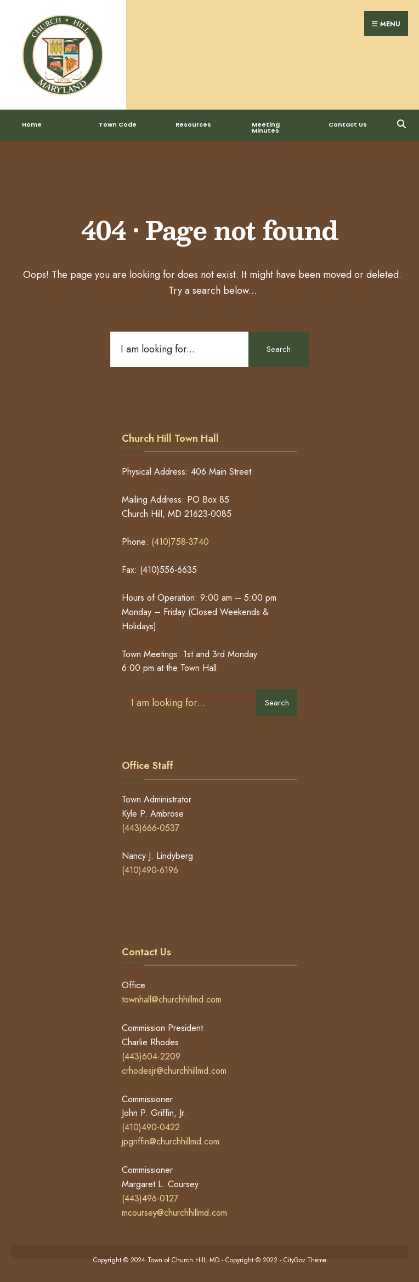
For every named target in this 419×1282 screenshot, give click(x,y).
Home (32, 124)
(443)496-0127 (150, 1198)
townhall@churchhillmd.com (172, 999)
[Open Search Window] (401, 122)
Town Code (118, 124)
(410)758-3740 (180, 541)
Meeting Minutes (266, 127)
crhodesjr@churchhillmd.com (174, 1070)
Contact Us (348, 124)
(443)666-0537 (151, 828)
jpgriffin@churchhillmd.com (170, 1141)
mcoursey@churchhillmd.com (174, 1212)
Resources (193, 124)
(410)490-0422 (151, 1127)
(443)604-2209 (151, 1056)
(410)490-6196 (150, 870)
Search (279, 349)
